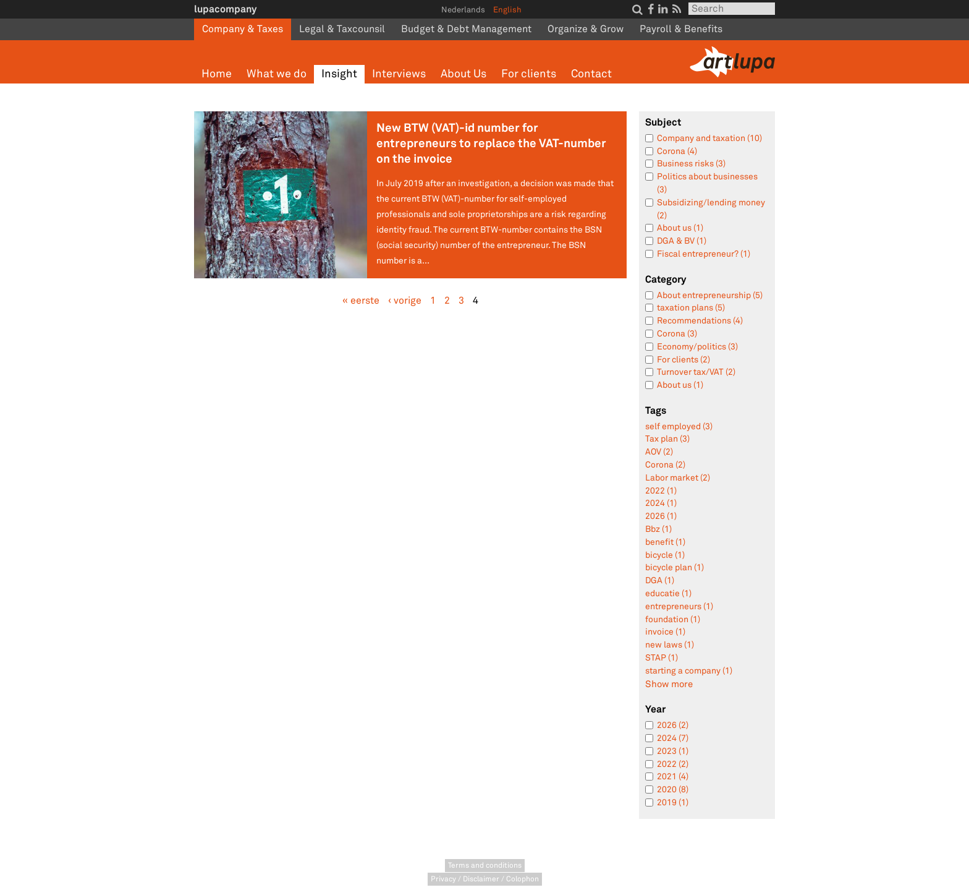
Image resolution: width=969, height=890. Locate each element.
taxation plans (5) (691, 307)
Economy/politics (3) (697, 346)
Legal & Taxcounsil (342, 29)
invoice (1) (665, 632)
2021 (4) (672, 776)
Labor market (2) (677, 478)
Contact (591, 73)
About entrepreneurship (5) (710, 295)
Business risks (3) (691, 163)
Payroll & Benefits (681, 29)
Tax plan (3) (667, 439)
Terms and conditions (485, 865)
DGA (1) (659, 580)
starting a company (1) (688, 670)
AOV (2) (659, 452)
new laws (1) (669, 645)
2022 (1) (661, 491)
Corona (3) (677, 333)
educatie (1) (668, 593)
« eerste (360, 300)
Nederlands (463, 10)
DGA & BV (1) (681, 241)
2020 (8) (672, 789)
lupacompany (225, 8)
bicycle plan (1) (674, 567)
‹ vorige (404, 300)
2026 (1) (661, 516)
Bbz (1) (658, 529)
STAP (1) (661, 658)
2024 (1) (661, 503)
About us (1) (680, 228)
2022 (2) (672, 764)
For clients (528, 73)
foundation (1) (672, 619)
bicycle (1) (665, 555)
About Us (463, 73)
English (507, 10)
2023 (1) (672, 751)
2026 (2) (672, 725)
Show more (669, 684)
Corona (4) (677, 151)
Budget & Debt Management (466, 29)
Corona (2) (665, 465)
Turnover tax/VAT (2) (696, 372)
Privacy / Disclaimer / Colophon (485, 879)
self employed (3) (679, 426)
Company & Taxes (242, 29)
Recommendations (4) (700, 320)
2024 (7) (672, 738)
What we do (277, 73)
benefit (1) (665, 542)
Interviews (399, 73)
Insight (339, 73)
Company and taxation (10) (709, 138)
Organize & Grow (586, 29)
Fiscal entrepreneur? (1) (703, 254)
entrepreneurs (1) (679, 606)
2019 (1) (672, 802)
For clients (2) (683, 359)
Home (216, 73)
